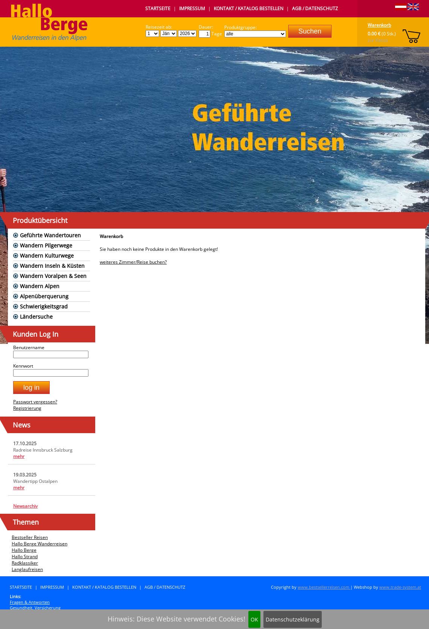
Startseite (157, 8)
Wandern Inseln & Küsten (52, 265)
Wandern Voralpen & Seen (53, 275)
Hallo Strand (25, 556)
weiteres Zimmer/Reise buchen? (133, 262)
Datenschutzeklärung (292, 619)
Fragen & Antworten (30, 602)
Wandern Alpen (39, 286)
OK (254, 619)
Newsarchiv (25, 506)
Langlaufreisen (27, 569)
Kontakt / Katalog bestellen (248, 8)
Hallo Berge (24, 550)
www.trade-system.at (400, 587)
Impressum (192, 8)
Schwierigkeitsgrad (44, 306)
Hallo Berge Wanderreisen (39, 543)
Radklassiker (25, 563)
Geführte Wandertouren (50, 235)
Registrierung (27, 408)
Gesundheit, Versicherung (35, 608)
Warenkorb (379, 25)
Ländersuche (36, 316)
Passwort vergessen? (35, 401)
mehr (18, 456)
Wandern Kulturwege (47, 255)
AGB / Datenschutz (315, 8)
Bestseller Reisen (30, 537)
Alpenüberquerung (44, 296)
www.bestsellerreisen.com (324, 587)
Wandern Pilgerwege (46, 245)
